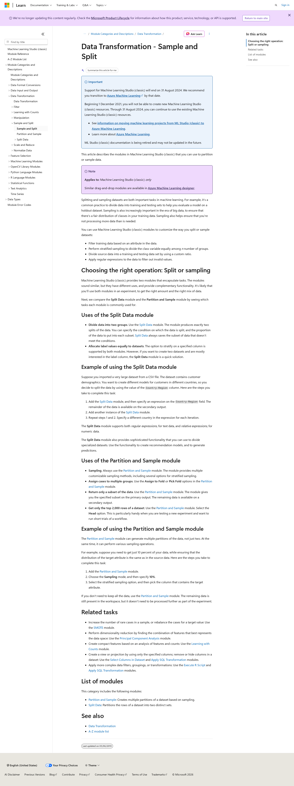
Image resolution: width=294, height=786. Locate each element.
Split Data (145, 325)
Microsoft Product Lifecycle (110, 18)
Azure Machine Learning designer (171, 188)
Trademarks (158, 774)
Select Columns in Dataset (127, 660)
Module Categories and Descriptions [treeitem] (24, 77)
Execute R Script (194, 665)
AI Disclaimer (12, 774)
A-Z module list (99, 731)
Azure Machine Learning (124, 95)
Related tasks (255, 49)
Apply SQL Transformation (168, 660)
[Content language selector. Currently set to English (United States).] (22, 765)
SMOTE (98, 627)
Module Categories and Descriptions (112, 34)
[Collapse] (43, 34)
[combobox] (26, 42)
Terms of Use (139, 774)
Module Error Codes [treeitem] (19, 205)
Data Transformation (149, 34)
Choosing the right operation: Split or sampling (265, 42)
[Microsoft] (7, 5)
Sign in (285, 5)
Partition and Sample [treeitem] (29, 134)
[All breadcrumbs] (84, 34)
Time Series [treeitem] (17, 194)
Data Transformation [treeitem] (26, 101)
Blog (52, 774)
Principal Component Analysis (139, 638)
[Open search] (276, 5)
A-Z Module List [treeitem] (17, 59)
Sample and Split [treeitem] (27, 128)
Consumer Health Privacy (109, 774)
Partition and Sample (137, 470)
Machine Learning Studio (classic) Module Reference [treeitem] (27, 51)
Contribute (68, 774)
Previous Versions (34, 774)
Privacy (83, 774)
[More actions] (209, 34)
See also (253, 59)
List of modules (257, 54)
